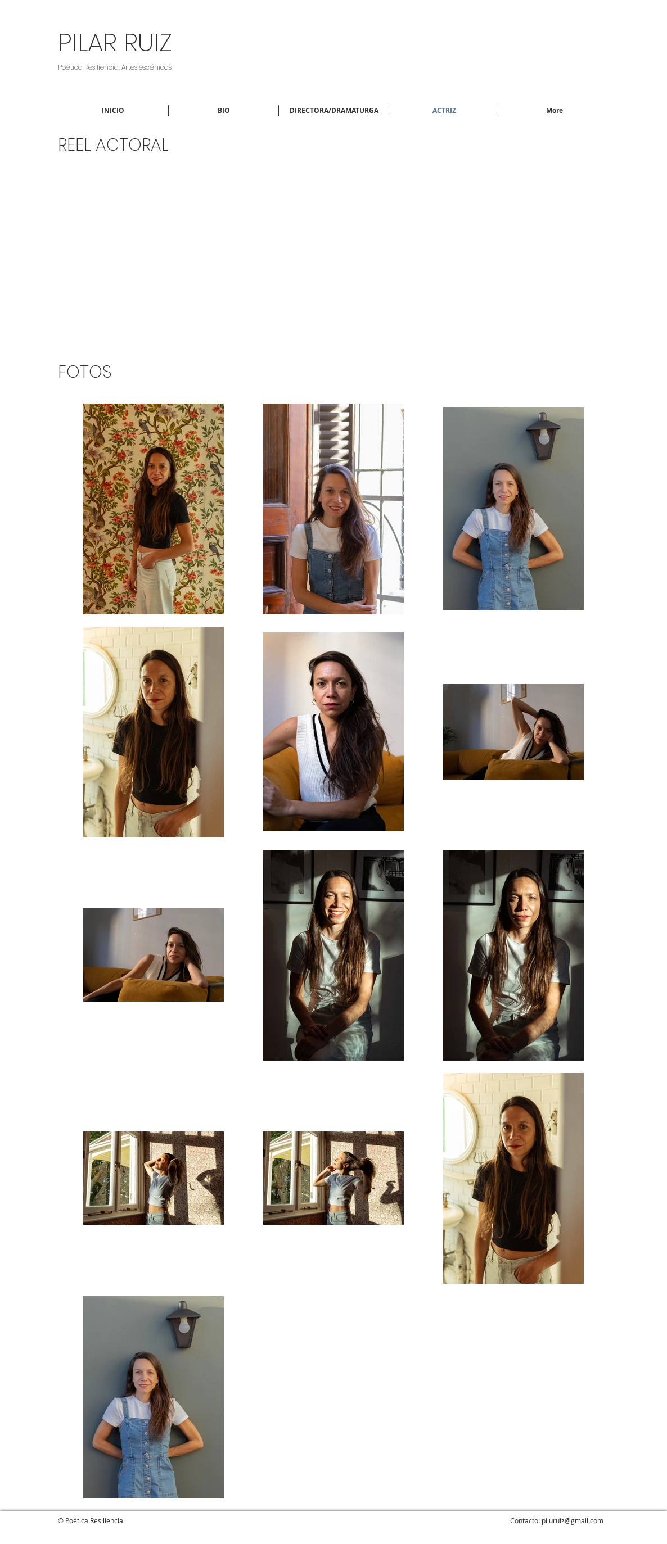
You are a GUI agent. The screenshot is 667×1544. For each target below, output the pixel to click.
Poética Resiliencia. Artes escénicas (115, 67)
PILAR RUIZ (115, 42)
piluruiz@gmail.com (572, 1520)
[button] (334, 110)
